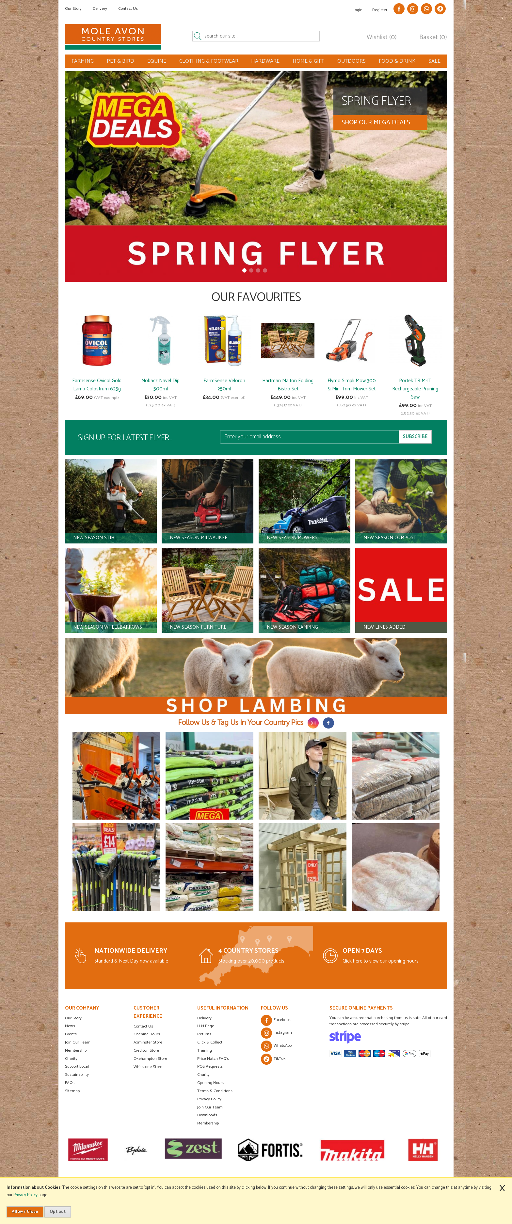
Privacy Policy (209, 1099)
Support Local (77, 1066)
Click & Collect (209, 1042)
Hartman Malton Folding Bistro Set (287, 385)
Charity (71, 1058)
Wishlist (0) (382, 37)
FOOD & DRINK (397, 61)
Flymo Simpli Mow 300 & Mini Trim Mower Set (352, 385)
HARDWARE (265, 61)
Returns (204, 1034)
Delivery (100, 8)
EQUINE (156, 61)
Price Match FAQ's (213, 1058)
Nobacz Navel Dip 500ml (160, 385)
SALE (434, 61)
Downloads (207, 1115)
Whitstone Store (148, 1066)
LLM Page (205, 1026)
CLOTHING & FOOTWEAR (208, 61)
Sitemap (72, 1091)
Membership (76, 1050)
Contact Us (128, 8)
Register (379, 10)
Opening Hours (147, 1034)
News (70, 1026)
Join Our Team (77, 1042)
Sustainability (77, 1074)
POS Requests (210, 1066)
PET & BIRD (120, 61)
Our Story (73, 8)
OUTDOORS (351, 61)
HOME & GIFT (308, 61)
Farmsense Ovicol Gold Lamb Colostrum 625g (96, 385)
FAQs (69, 1082)
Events (71, 1034)
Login (357, 10)
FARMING (83, 61)
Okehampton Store (150, 1058)
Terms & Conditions (214, 1091)
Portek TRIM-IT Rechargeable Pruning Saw (415, 389)
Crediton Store (146, 1050)
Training (204, 1050)
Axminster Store (148, 1042)
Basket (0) (433, 37)
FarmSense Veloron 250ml (224, 385)
